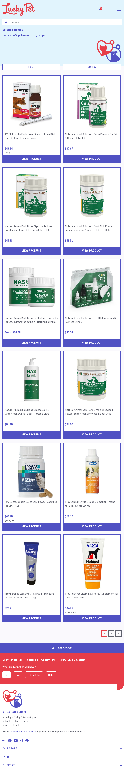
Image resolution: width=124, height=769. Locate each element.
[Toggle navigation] (119, 9)
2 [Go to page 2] (111, 633)
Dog (18, 674)
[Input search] (65, 22)
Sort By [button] (92, 66)
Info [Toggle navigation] (6, 757)
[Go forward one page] (118, 633)
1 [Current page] (104, 633)
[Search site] (5, 22)
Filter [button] (31, 66)
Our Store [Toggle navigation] (10, 748)
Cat (6, 674)
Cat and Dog (34, 674)
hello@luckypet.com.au (23, 731)
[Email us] (5, 740)
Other (51, 674)
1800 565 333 (62, 648)
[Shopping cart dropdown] (99, 9)
